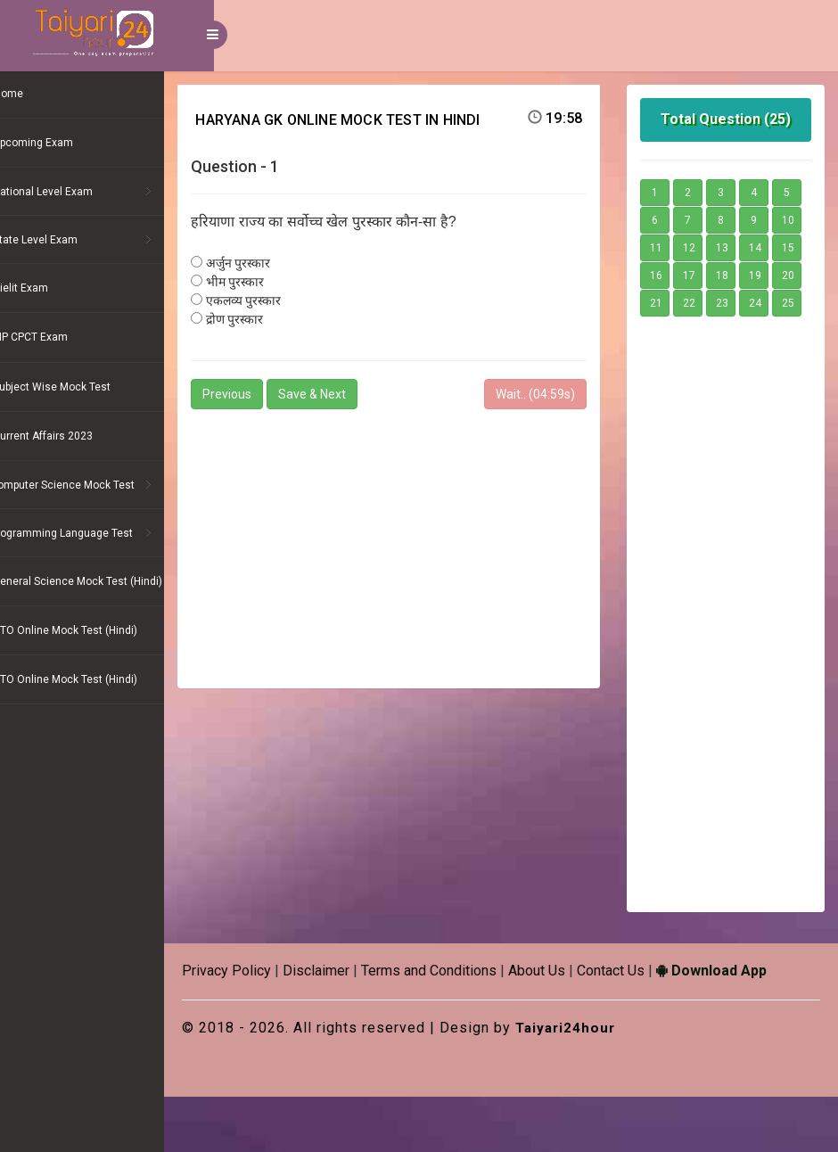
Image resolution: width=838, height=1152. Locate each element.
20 (772, 303)
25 (673, 358)
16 (772, 275)
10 (706, 248)
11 (739, 248)
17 (673, 303)
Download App (761, 1025)
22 (706, 331)
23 (739, 331)
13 (673, 275)
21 (673, 331)
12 (772, 248)
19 (739, 303)
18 (706, 303)
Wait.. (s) (552, 394)
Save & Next (362, 394)
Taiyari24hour (617, 1082)
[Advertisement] (422, 541)
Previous (276, 394)
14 (706, 275)
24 (772, 331)
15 (739, 275)
